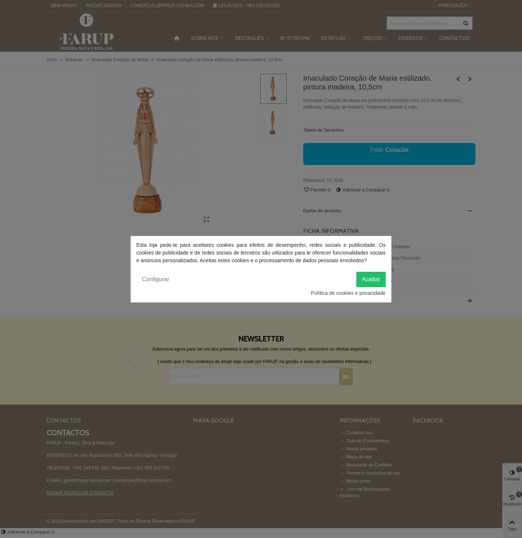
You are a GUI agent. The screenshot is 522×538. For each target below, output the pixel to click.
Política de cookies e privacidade (348, 293)
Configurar (155, 279)
